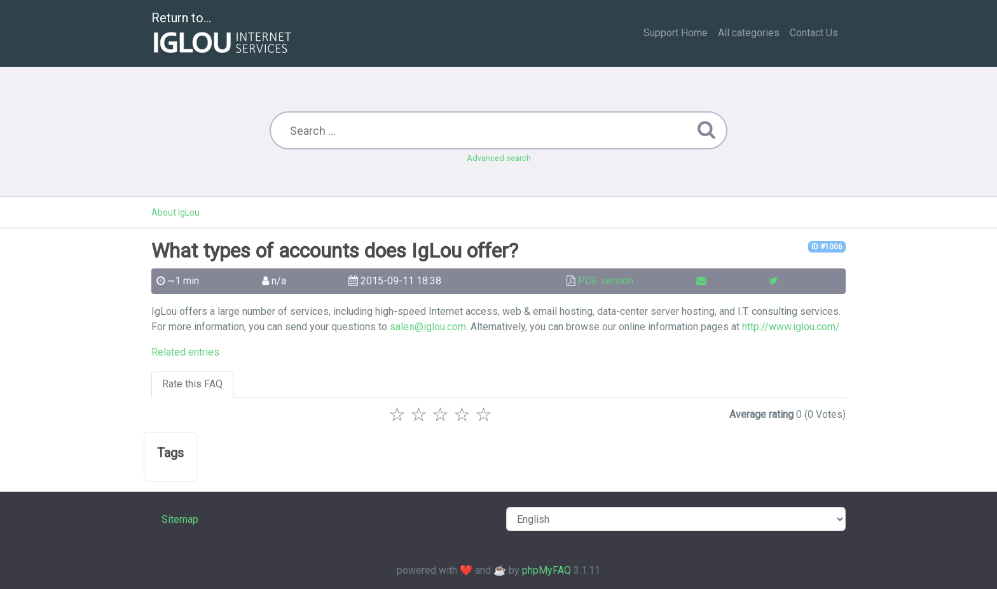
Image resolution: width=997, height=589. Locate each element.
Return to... (222, 34)
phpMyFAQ (546, 570)
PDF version (605, 281)
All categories (749, 33)
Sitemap (180, 519)
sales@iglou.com (428, 327)
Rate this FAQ (192, 384)
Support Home (675, 33)
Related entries (185, 352)
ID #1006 (826, 246)
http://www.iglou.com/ (791, 327)
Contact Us (814, 33)
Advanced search (499, 158)
